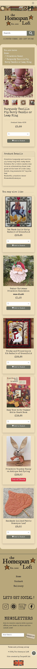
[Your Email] (13, 635)
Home (6, 53)
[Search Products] (31, 33)
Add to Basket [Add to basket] (18, 246)
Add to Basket (18, 141)
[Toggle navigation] (33, 3)
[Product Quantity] (18, 134)
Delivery (18, 586)
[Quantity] (18, 241)
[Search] (14, 33)
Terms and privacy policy (18, 647)
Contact (18, 582)
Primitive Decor (15, 56)
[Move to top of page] (33, 653)
